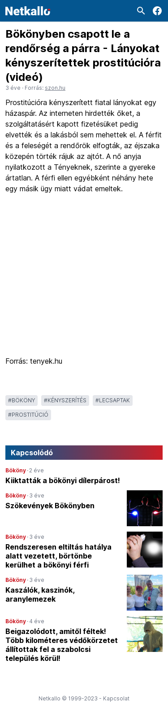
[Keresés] (141, 10)
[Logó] (27, 10)
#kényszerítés (65, 400)
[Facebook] (157, 10)
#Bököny (21, 400)
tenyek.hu (45, 360)
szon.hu (55, 87)
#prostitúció (28, 414)
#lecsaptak (112, 400)
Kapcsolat (116, 698)
